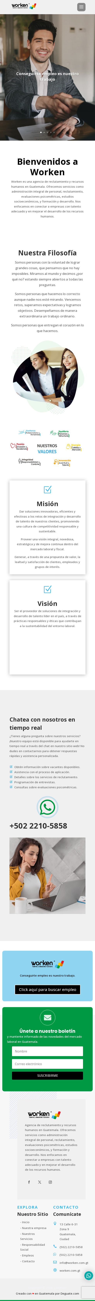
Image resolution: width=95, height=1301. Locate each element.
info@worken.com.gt (74, 1263)
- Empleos (27, 1255)
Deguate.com (70, 1293)
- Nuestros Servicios (27, 1236)
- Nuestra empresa (33, 1228)
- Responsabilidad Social (32, 1247)
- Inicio (24, 1222)
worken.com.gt (70, 1270)
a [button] (81, 7)
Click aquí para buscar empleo (47, 989)
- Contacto (27, 1261)
